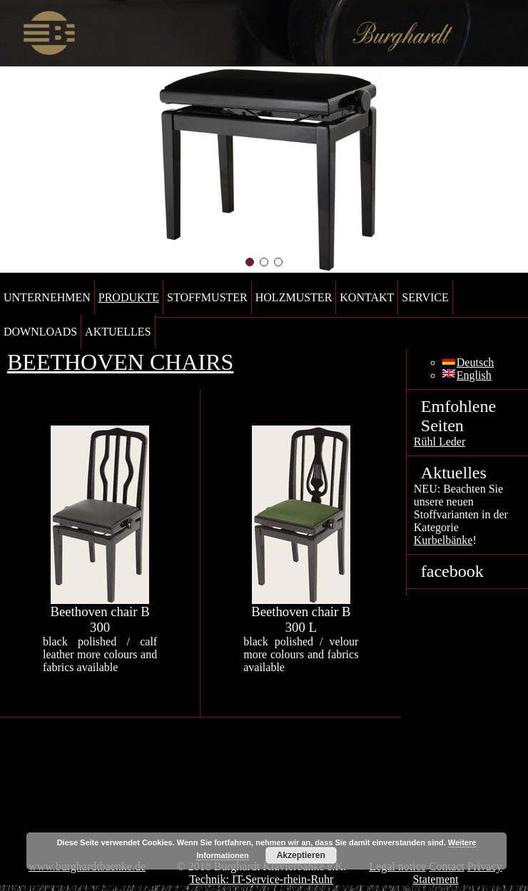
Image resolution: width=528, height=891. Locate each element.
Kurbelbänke (443, 540)
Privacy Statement (457, 872)
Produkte (128, 297)
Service (425, 297)
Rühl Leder (439, 442)
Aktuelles (118, 332)
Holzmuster (293, 297)
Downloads (40, 332)
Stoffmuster (207, 297)
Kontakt (367, 297)
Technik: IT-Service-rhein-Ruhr (261, 879)
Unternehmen (47, 297)
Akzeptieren (301, 855)
